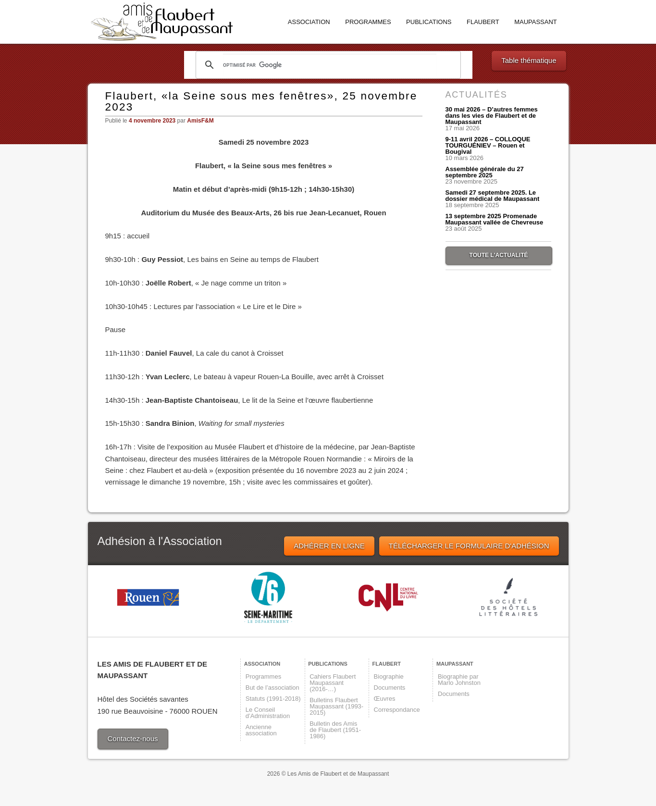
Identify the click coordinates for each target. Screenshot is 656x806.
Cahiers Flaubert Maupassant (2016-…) (332, 683)
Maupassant (535, 21)
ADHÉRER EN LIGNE (329, 546)
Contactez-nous (133, 738)
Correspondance (397, 709)
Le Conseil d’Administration (268, 712)
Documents (390, 687)
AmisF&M (200, 120)
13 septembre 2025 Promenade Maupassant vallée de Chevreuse (495, 219)
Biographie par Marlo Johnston (459, 679)
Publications (428, 21)
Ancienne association (261, 730)
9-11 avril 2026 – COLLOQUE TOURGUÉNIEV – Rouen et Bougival (488, 145)
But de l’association (272, 687)
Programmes (368, 21)
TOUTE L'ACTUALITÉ (499, 255)
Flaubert (483, 21)
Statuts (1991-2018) (273, 698)
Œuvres (385, 698)
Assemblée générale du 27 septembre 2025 (485, 172)
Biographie (389, 676)
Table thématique (528, 60)
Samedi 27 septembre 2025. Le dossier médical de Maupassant (493, 195)
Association (309, 21)
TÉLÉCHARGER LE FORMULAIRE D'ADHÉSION (469, 546)
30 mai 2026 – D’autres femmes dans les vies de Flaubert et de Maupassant (492, 115)
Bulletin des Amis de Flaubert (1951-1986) (335, 730)
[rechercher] (329, 65)
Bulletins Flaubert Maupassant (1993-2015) (336, 706)
